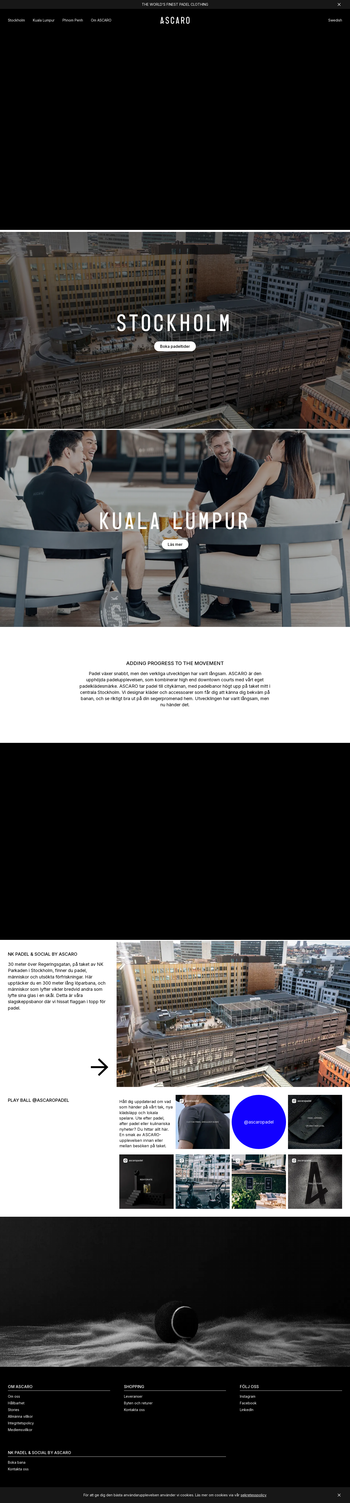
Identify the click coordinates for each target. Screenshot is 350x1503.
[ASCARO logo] (175, 22)
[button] (335, 21)
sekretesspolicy (254, 1495)
